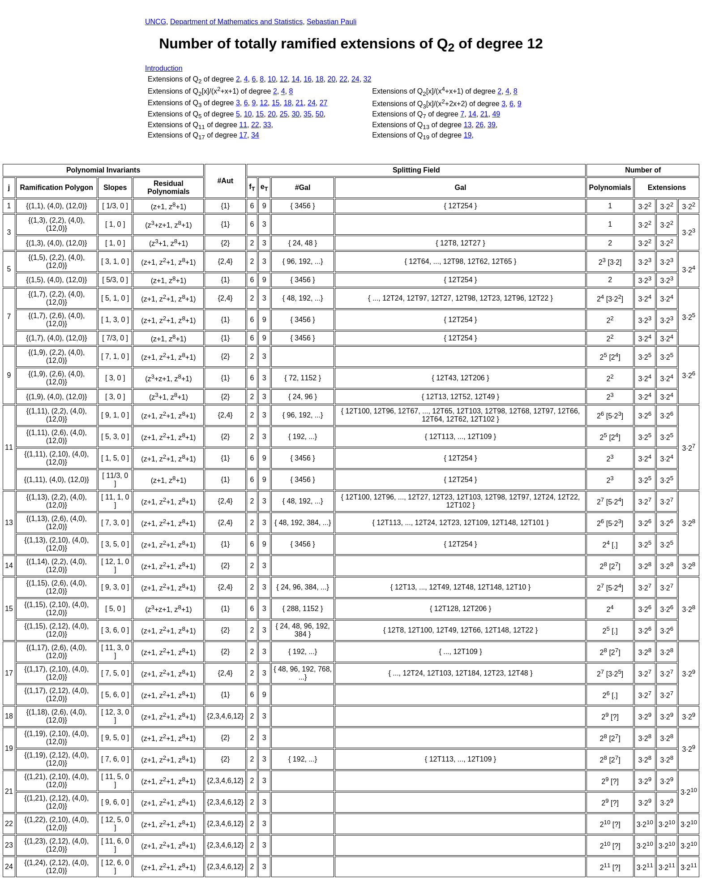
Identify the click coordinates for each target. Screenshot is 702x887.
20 (332, 79)
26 (479, 125)
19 (468, 135)
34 (255, 135)
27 (324, 103)
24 (355, 79)
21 (299, 103)
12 (284, 79)
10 (272, 79)
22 (343, 79)
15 (276, 103)
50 (320, 114)
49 (496, 114)
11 (243, 125)
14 (295, 79)
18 (320, 79)
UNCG (155, 22)
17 (243, 135)
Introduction (164, 68)
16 (308, 79)
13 (468, 125)
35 (308, 114)
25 (284, 114)
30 (295, 114)
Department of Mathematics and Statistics (236, 22)
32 (368, 79)
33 (267, 125)
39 (492, 125)
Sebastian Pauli (331, 22)
